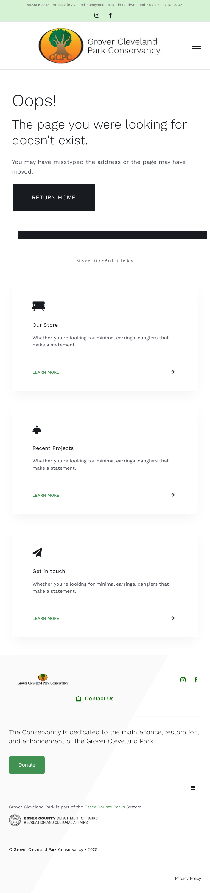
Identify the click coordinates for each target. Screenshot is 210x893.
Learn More (45, 372)
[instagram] (183, 680)
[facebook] (196, 680)
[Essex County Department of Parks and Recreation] (53, 816)
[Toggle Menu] (196, 46)
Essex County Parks (105, 806)
